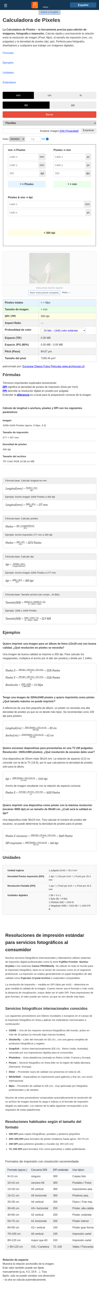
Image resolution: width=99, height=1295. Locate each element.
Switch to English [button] (49, 12)
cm (49, 95)
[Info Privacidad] (69, 131)
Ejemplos (8, 62)
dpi (26, 105)
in (81, 95)
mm (18, 95)
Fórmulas (8, 53)
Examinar (88, 130)
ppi (73, 105)
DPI (5, 387)
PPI (5, 390)
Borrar (49, 114)
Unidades (8, 72)
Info (45, 139)
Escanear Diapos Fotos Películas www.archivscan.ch (53, 366)
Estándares (9, 82)
